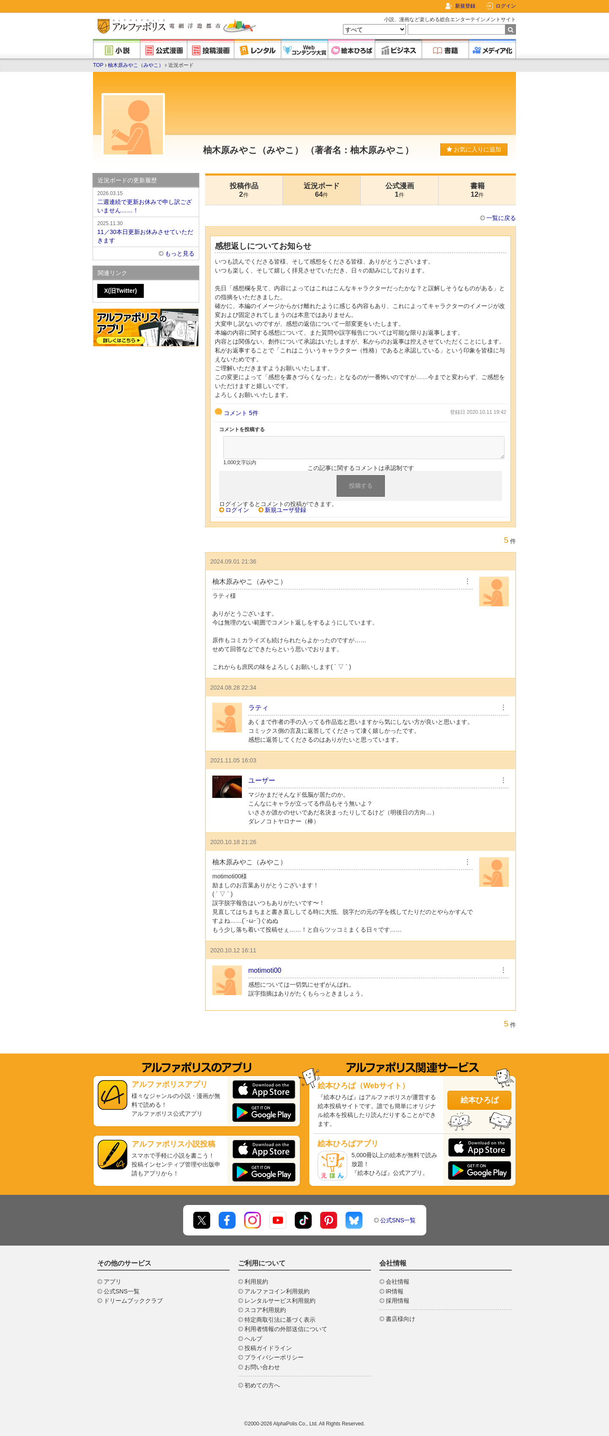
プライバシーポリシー (274, 1357)
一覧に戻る (501, 218)
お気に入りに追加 (474, 149)
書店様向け (400, 1318)
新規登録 (465, 6)
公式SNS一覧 (398, 1220)
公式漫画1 (399, 190)
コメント (241, 413)
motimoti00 (264, 970)
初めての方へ (262, 1385)
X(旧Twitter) (120, 290)
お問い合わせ (262, 1367)
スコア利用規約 (265, 1310)
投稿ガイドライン (268, 1348)
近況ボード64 (322, 190)
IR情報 (394, 1291)
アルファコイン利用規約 (277, 1291)
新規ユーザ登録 (285, 509)
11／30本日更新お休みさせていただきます (146, 231)
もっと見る (180, 253)
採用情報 (397, 1300)
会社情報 (397, 1281)
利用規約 (256, 1281)
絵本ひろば (480, 1100)
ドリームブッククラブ (133, 1300)
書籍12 (477, 190)
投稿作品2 (244, 190)
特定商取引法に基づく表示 (279, 1319)
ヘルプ (253, 1338)
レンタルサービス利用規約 (279, 1300)
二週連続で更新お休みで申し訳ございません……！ (146, 201)
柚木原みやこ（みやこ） (136, 65)
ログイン (506, 6)
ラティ (258, 707)
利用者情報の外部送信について (285, 1329)
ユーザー (261, 780)
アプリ (112, 1281)
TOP (98, 65)
